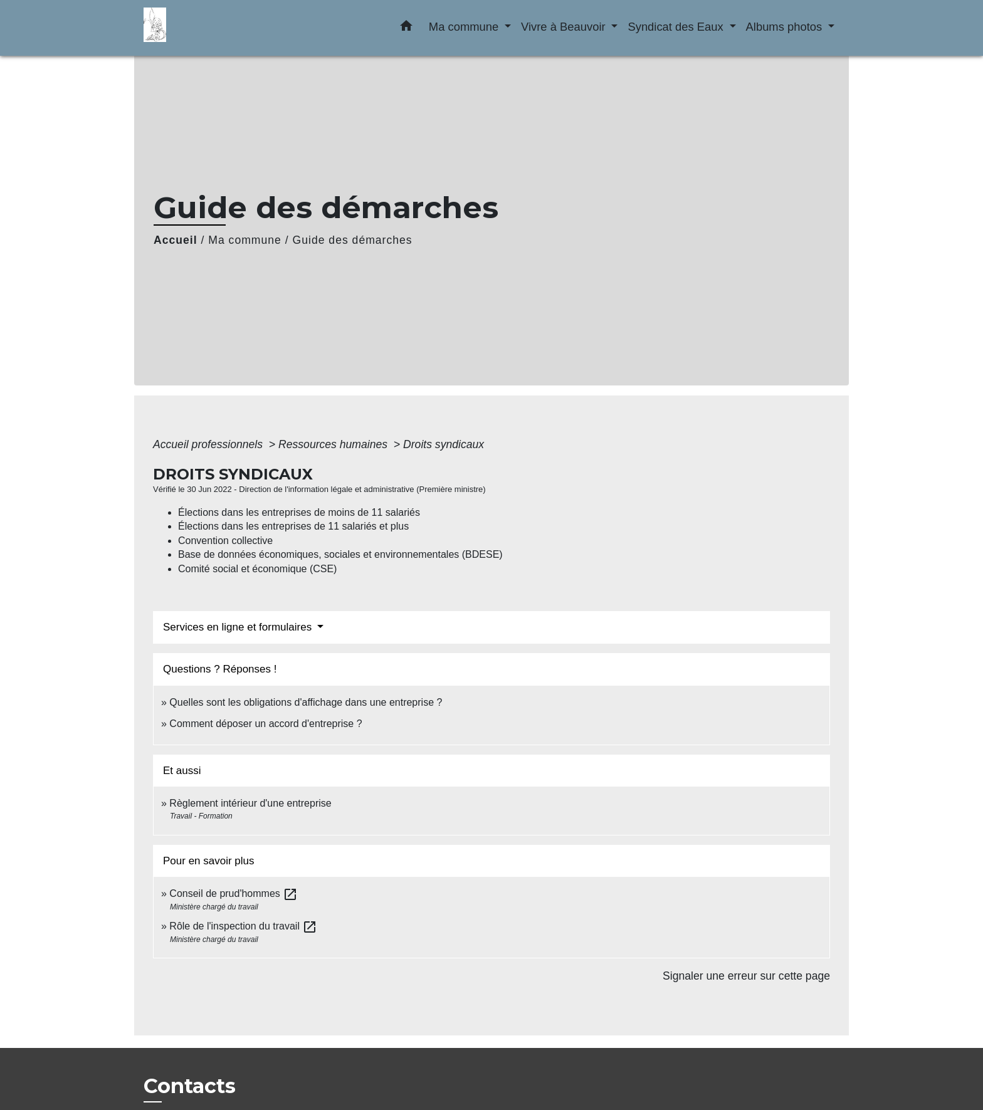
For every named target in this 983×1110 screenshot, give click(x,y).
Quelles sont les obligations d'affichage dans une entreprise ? (305, 702)
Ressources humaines (334, 444)
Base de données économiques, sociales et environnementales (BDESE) (340, 554)
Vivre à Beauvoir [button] (565, 26)
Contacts (190, 1086)
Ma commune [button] (465, 26)
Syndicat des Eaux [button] (677, 26)
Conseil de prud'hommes (233, 893)
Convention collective (225, 540)
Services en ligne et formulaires (239, 627)
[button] (406, 28)
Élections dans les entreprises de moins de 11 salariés (299, 512)
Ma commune (244, 240)
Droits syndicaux (443, 444)
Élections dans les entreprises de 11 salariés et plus (293, 526)
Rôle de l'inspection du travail (243, 926)
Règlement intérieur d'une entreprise (250, 803)
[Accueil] (222, 27)
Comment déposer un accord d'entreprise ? (265, 723)
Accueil (175, 240)
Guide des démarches (353, 240)
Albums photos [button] (786, 26)
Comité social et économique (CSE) (257, 568)
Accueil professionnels (209, 444)
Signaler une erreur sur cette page (746, 976)
